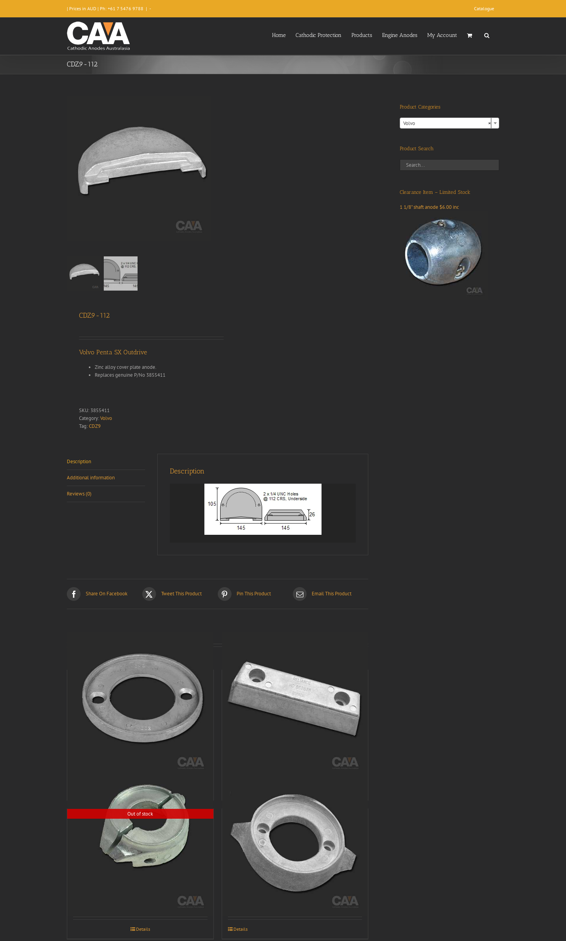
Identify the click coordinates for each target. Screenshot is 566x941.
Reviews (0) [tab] (79, 493)
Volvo (106, 418)
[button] (486, 35)
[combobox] (449, 123)
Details (143, 929)
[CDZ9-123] (140, 704)
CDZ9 (95, 426)
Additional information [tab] (91, 477)
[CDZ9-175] (140, 843)
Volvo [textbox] (447, 123)
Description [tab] (79, 461)
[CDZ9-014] (295, 704)
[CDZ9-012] (295, 843)
